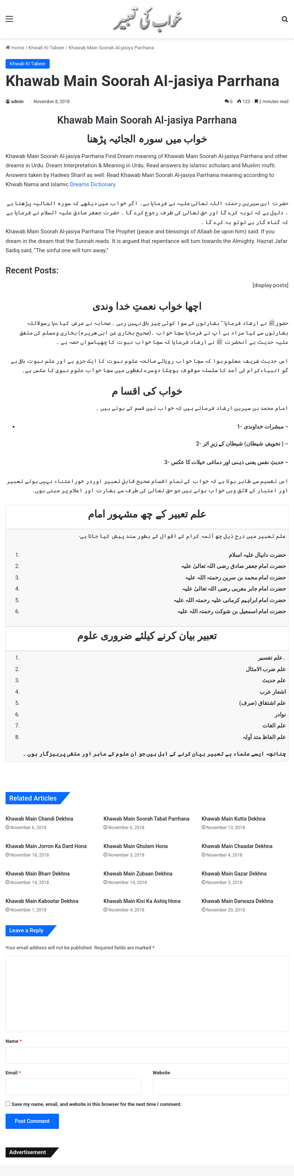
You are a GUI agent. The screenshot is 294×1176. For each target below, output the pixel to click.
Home (15, 47)
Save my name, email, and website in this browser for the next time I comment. (96, 1104)
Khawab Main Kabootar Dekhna (42, 901)
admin (17, 101)
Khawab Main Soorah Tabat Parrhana (146, 819)
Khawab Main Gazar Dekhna (234, 874)
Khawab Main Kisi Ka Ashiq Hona (141, 901)
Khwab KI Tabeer (47, 47)
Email (13, 1072)
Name (14, 1041)
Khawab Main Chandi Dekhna (39, 819)
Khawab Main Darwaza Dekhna (237, 901)
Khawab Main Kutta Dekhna (233, 819)
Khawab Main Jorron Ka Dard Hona (46, 846)
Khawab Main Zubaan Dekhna (137, 874)
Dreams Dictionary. (93, 184)
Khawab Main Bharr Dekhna (38, 874)
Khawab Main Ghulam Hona (135, 846)
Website (161, 1072)
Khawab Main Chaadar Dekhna (237, 846)
